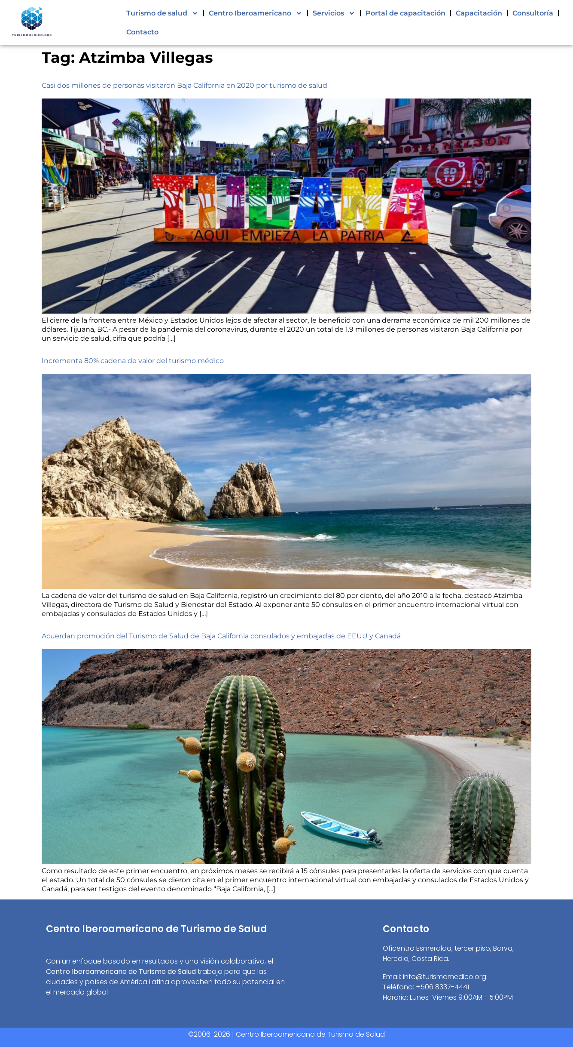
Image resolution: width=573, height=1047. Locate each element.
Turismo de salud (162, 13)
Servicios (334, 13)
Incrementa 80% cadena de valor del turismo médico (133, 361)
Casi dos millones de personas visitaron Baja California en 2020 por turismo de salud (184, 85)
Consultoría (532, 13)
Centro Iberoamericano (255, 13)
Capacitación (479, 13)
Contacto (142, 32)
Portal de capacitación (405, 13)
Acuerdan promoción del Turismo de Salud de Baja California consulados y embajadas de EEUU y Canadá (221, 636)
